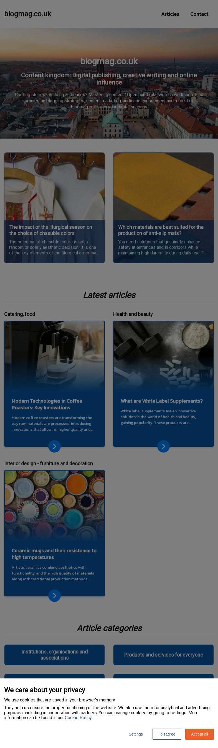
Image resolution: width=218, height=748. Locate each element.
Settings (136, 734)
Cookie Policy (78, 717)
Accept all (199, 734)
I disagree (166, 734)
